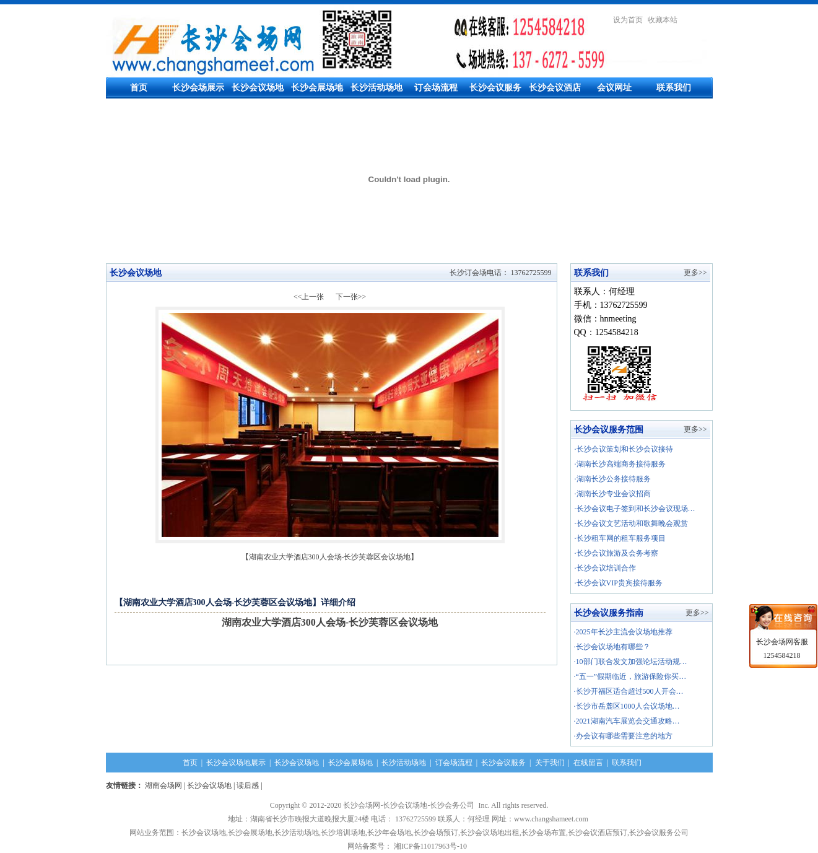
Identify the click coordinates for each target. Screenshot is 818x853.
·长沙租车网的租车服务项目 (620, 538)
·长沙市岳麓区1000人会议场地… (627, 706)
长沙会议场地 (258, 87)
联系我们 (673, 87)
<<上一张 (309, 296)
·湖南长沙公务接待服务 (613, 479)
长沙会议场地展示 (236, 762)
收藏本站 (662, 19)
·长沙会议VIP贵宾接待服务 (619, 583)
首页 (138, 87)
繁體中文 (698, 19)
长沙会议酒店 (555, 87)
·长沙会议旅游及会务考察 (616, 553)
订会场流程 (436, 87)
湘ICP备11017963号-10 (432, 846)
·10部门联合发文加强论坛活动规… (630, 661)
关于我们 (550, 762)
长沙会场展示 (198, 87)
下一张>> (351, 296)
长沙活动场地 (376, 87)
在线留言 (588, 762)
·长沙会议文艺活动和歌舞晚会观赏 (631, 523)
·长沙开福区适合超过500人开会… (629, 691)
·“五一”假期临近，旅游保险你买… (630, 676)
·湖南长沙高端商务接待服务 (620, 464)
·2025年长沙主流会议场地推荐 (623, 632)
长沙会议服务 (495, 87)
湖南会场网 (163, 785)
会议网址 (614, 87)
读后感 (248, 785)
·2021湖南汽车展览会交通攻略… (627, 721)
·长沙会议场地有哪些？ (612, 646)
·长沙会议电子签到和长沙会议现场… (635, 508)
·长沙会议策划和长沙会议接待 (624, 449)
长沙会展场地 (317, 87)
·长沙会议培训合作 (605, 568)
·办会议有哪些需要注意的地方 (623, 736)
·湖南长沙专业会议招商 (613, 493)
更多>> (695, 272)
